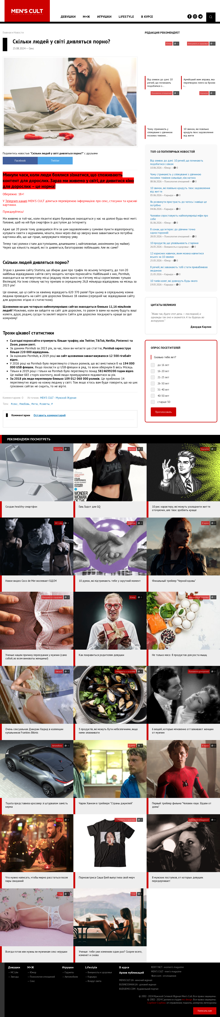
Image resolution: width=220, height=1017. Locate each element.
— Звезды (13, 976)
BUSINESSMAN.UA (137, 984)
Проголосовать (163, 412)
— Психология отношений (41, 976)
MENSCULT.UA (135, 980)
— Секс (31, 981)
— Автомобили (70, 976)
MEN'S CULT (166, 971)
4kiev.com (163, 975)
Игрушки (104, 16)
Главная (7, 32)
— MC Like (13, 972)
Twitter (53, 160)
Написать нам (205, 1010)
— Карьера (91, 976)
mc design (187, 999)
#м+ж (34, 404)
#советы (44, 404)
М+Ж (86, 16)
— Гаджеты (68, 972)
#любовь (24, 404)
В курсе (147, 16)
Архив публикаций (131, 972)
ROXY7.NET (167, 967)
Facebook (19, 160)
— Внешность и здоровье (98, 972)
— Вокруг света (93, 981)
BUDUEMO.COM (138, 988)
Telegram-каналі (16, 201)
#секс (14, 404)
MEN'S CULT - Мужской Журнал (58, 397)
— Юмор (31, 972)
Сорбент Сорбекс (156, 1002)
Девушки (68, 16)
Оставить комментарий (50, 415)
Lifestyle (126, 16)
